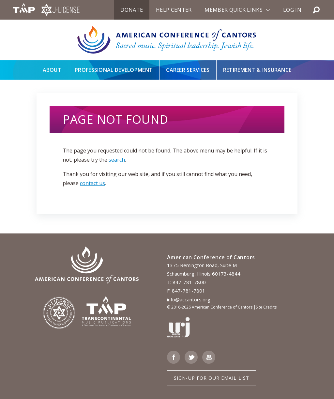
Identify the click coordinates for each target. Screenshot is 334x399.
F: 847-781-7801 (186, 290)
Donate (131, 9)
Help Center (173, 9)
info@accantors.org (188, 299)
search (117, 159)
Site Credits (266, 307)
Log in (292, 9)
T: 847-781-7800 (186, 282)
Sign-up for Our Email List (211, 378)
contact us (92, 183)
